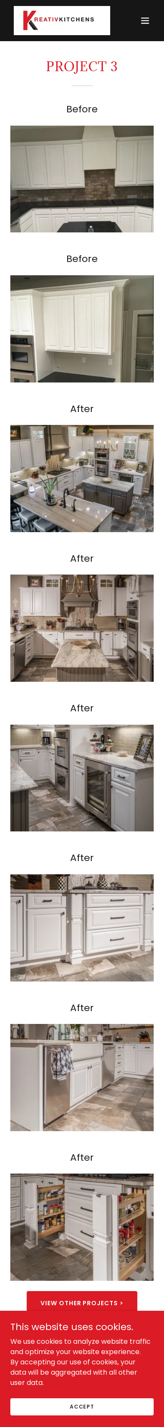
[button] (145, 20)
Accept (82, 1406)
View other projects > (82, 1303)
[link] (60, 20)
